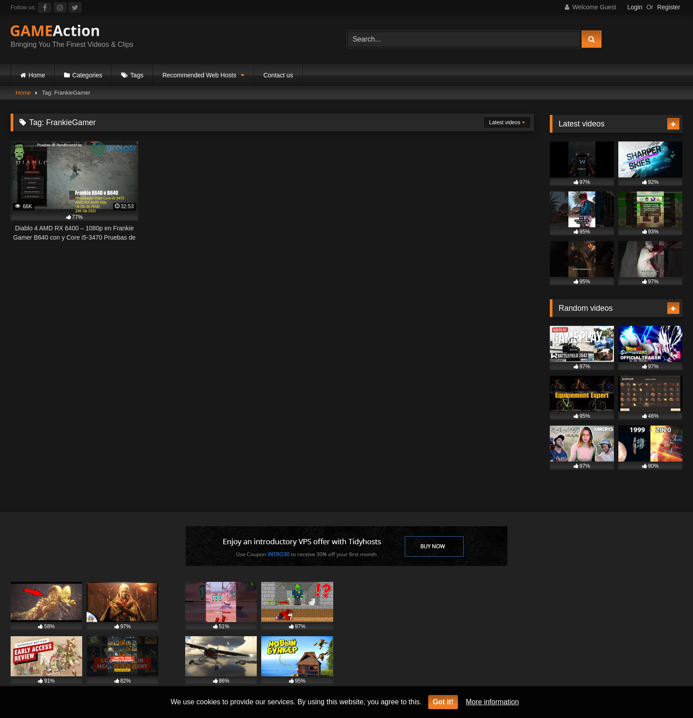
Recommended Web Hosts (199, 75)
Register (668, 7)
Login (634, 7)
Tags (137, 75)
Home (37, 75)
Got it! (443, 702)
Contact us (278, 75)
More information (492, 702)
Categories (87, 75)
